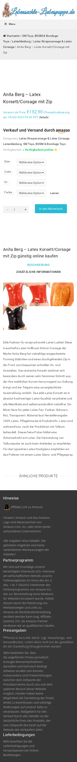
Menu (9, 24)
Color (7, 151)
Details (43, 96)
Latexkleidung (21, 41)
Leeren (54, 172)
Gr (6, 161)
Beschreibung (38, 244)
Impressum (24, 749)
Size (7, 140)
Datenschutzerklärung (46, 749)
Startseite (13, 35)
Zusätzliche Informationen (38, 251)
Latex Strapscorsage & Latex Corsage (44, 117)
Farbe (8, 171)
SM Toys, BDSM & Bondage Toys (44, 123)
